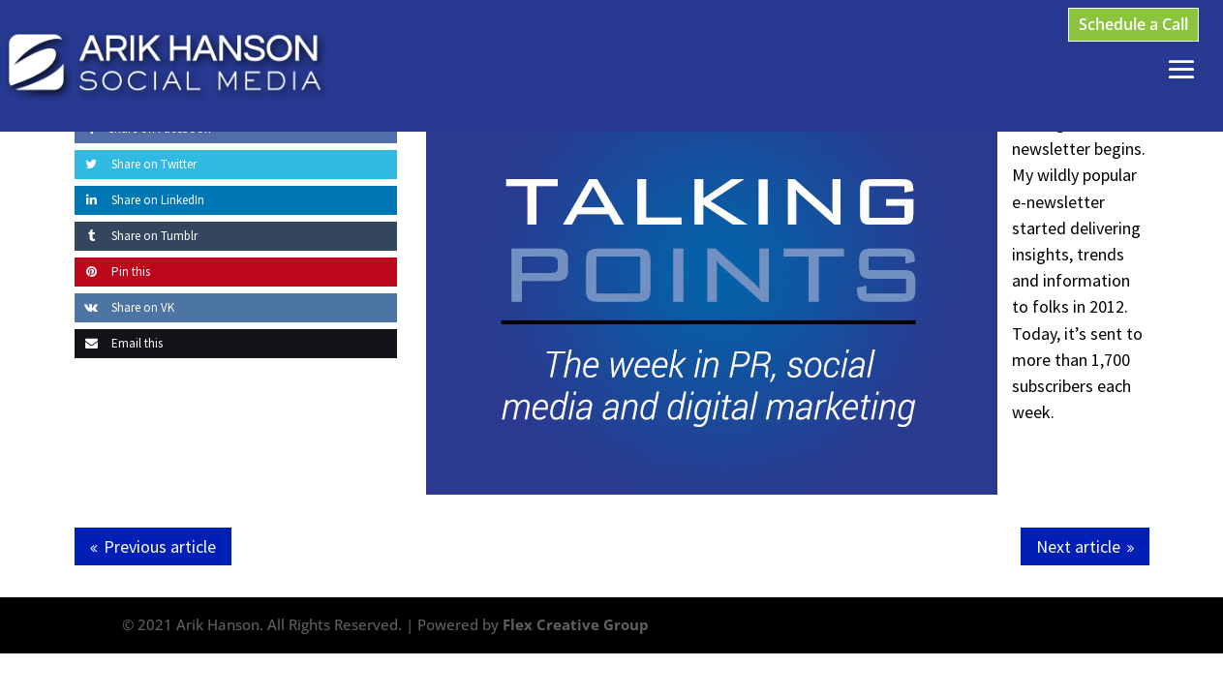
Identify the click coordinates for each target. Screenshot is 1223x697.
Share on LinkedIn (139, 200)
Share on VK (124, 307)
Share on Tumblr (136, 235)
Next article (1078, 546)
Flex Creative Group (576, 624)
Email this (119, 343)
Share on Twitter (136, 164)
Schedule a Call (1133, 24)
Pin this (112, 271)
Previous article (160, 546)
